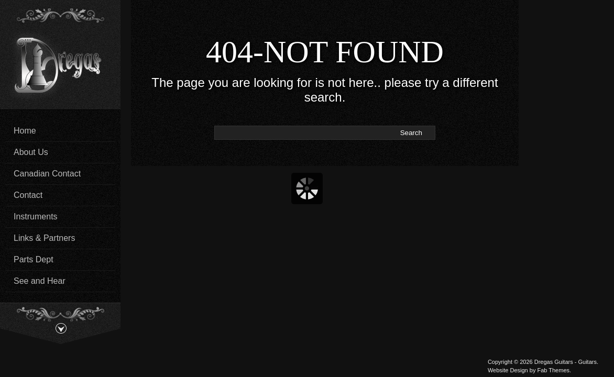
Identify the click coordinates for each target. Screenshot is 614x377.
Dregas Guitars (553, 362)
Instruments (36, 216)
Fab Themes (553, 370)
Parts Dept (33, 259)
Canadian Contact (47, 173)
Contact (28, 195)
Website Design (508, 370)
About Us (31, 152)
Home (25, 130)
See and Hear (39, 280)
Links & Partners (44, 238)
